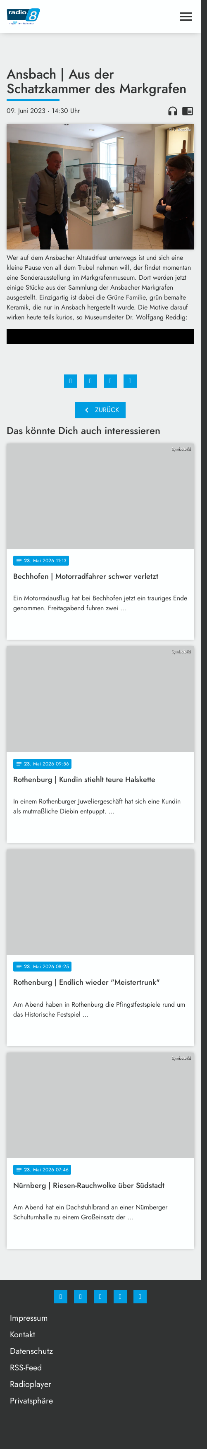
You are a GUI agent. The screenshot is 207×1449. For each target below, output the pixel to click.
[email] (140, 1296)
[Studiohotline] (120, 1296)
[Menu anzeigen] (186, 16)
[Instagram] (80, 1296)
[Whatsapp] (100, 1296)
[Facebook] (60, 1296)
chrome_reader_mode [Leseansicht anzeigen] (187, 111)
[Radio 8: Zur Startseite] (53, 16)
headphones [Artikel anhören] (172, 111)
